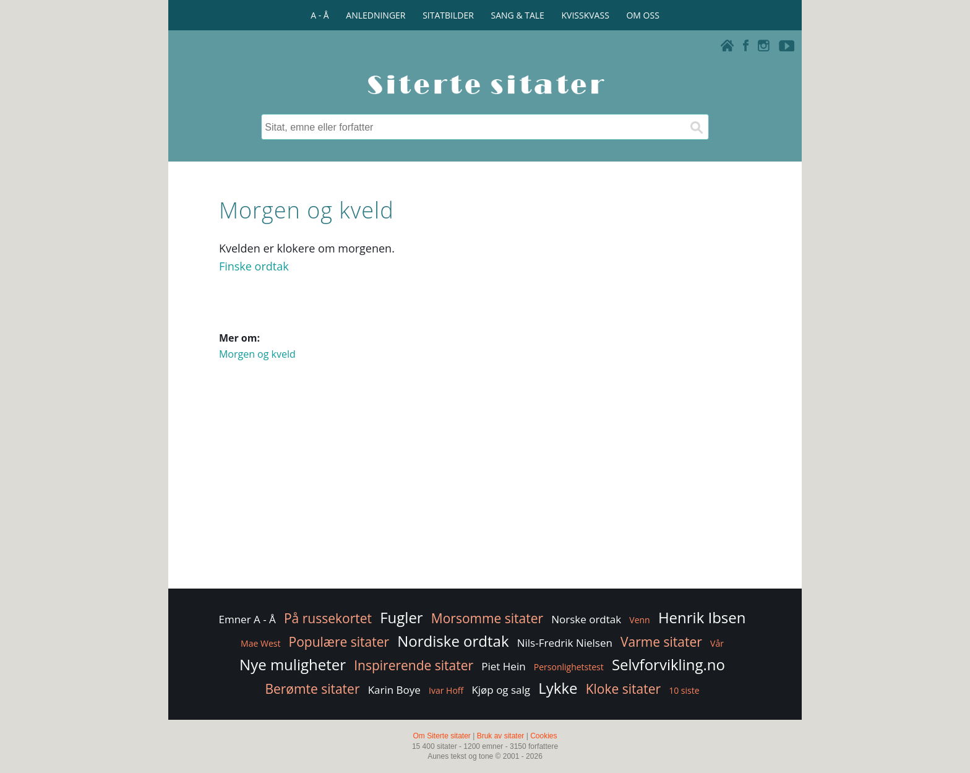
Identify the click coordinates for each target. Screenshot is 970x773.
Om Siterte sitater (441, 736)
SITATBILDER (448, 15)
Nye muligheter (292, 664)
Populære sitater (339, 641)
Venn (639, 620)
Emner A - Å (247, 619)
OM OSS (642, 15)
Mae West (260, 643)
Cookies (543, 736)
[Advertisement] (485, 487)
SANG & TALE (517, 15)
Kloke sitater (623, 688)
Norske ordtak (586, 619)
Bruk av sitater (501, 736)
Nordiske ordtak (453, 641)
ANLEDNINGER (375, 15)
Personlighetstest (569, 667)
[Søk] (695, 126)
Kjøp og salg (500, 690)
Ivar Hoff (446, 690)
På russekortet (328, 618)
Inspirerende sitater (413, 665)
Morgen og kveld (257, 354)
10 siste (684, 690)
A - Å (319, 15)
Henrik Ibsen (702, 617)
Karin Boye (394, 690)
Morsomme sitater (487, 618)
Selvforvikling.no (668, 664)
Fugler (401, 617)
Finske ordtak (254, 266)
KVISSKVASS (585, 15)
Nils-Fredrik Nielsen (564, 643)
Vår (717, 643)
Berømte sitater (312, 688)
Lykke (557, 688)
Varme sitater (661, 641)
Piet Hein (503, 666)
